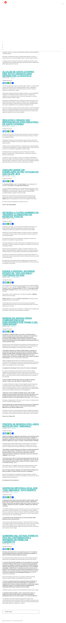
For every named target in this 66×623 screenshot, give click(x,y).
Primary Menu (2, 5)
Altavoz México (2, 2)
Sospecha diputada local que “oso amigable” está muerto (24, 489)
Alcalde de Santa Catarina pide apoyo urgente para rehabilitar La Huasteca (22, 74)
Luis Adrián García (19, 277)
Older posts (12, 611)
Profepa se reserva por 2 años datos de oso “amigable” (25, 425)
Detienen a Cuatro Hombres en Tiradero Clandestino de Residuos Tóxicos (25, 214)
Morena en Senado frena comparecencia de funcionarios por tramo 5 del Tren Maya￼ (24, 321)
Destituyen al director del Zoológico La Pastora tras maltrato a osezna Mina (23, 9)
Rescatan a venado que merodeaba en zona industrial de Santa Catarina (25, 122)
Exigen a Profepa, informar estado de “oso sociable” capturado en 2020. (23, 273)
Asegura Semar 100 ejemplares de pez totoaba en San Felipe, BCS (25, 172)
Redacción (20, 13)
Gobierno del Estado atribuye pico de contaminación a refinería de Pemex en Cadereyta (24, 539)
